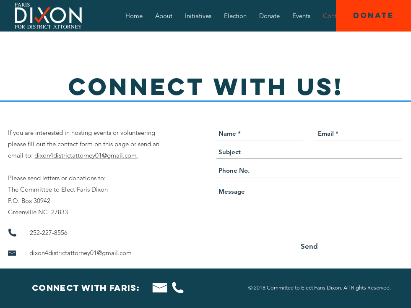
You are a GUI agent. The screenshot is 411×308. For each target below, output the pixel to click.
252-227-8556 (49, 233)
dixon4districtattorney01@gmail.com (85, 155)
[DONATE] (373, 16)
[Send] (309, 246)
